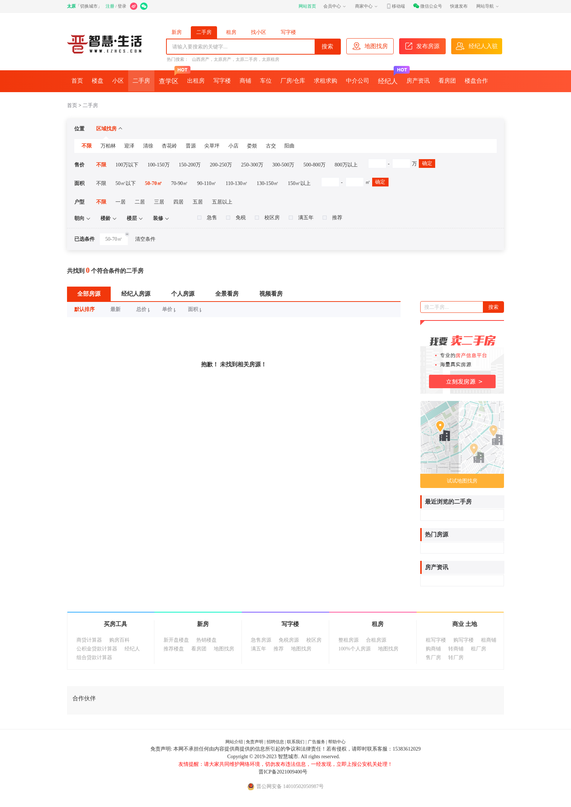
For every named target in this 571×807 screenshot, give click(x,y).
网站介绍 (234, 741)
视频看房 (271, 294)
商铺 (245, 81)
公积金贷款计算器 (96, 648)
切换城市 (89, 6)
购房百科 (119, 640)
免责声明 (254, 741)
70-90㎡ (179, 183)
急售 (207, 217)
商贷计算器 (89, 640)
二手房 (204, 32)
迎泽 (129, 146)
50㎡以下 (125, 183)
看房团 (447, 81)
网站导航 (488, 6)
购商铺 (433, 648)
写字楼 (288, 32)
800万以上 (346, 165)
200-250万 (221, 165)
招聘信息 (275, 741)
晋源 (191, 146)
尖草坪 (212, 146)
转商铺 (456, 648)
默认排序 (84, 309)
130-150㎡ (268, 183)
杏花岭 (169, 146)
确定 (427, 163)
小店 (233, 146)
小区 (118, 81)
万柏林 (108, 146)
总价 (144, 309)
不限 (87, 146)
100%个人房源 (354, 648)
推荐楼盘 (174, 648)
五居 (198, 202)
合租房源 (376, 640)
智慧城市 (288, 756)
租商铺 (488, 640)
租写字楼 (436, 640)
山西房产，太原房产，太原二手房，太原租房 (235, 59)
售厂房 (433, 657)
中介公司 (357, 81)
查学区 (171, 77)
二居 (140, 202)
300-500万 (283, 165)
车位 (266, 81)
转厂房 (456, 657)
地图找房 (224, 648)
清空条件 (145, 239)
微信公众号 (427, 6)
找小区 (258, 32)
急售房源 (261, 640)
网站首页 (307, 6)
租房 (231, 32)
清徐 (148, 146)
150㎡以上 (299, 183)
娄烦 (252, 146)
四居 (178, 202)
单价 (170, 309)
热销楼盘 (206, 640)
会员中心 (335, 6)
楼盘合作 (476, 81)
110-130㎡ (237, 183)
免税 (236, 217)
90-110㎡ (206, 183)
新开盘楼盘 (176, 640)
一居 (120, 202)
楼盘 (97, 81)
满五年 (301, 217)
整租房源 (348, 640)
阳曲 (289, 146)
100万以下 (126, 165)
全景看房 (227, 294)
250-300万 (252, 165)
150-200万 (190, 165)
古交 (271, 146)
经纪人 (390, 77)
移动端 (395, 6)
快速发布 (459, 6)
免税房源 (289, 640)
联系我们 (295, 741)
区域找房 (109, 128)
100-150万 (158, 165)
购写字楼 (463, 640)
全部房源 (89, 294)
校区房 (267, 217)
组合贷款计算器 (94, 657)
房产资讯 (418, 81)
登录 (122, 6)
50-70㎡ (153, 183)
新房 (177, 32)
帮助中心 (337, 741)
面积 (196, 309)
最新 (115, 309)
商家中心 (366, 6)
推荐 (332, 217)
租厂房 (478, 648)
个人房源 (182, 294)
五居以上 (222, 202)
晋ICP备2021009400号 (283, 772)
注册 (110, 6)
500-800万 (314, 165)
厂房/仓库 (292, 81)
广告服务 (316, 741)
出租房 (196, 81)
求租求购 (325, 81)
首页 (77, 81)
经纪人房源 (135, 294)
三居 (159, 202)
